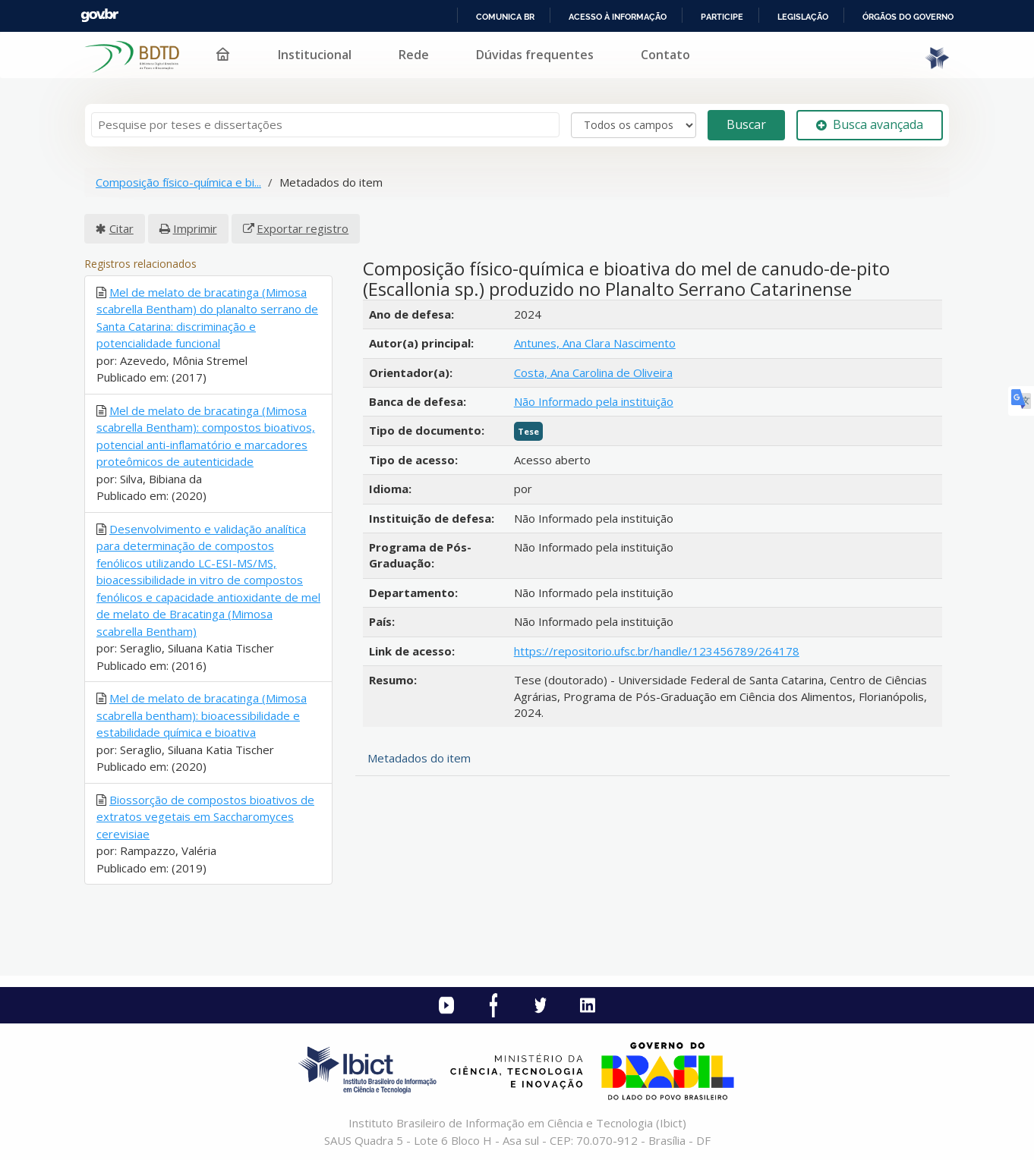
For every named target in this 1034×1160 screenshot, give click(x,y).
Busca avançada (869, 124)
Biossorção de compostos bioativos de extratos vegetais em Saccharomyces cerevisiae (205, 816)
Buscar (746, 124)
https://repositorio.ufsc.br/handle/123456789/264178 (656, 651)
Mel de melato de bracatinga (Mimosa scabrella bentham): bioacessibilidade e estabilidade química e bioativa (201, 715)
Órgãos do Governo (908, 16)
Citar (121, 228)
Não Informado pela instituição (593, 401)
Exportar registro (302, 228)
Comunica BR (505, 16)
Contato (665, 54)
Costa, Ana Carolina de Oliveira (593, 372)
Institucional (314, 54)
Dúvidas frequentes (535, 54)
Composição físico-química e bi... (178, 182)
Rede (414, 54)
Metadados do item (419, 757)
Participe (722, 16)
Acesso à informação (618, 16)
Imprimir (195, 228)
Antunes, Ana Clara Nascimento (595, 343)
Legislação (802, 16)
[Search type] (633, 125)
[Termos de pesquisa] (325, 124)
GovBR (99, 15)
